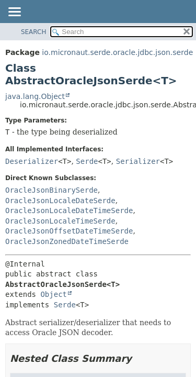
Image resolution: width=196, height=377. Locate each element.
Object (53, 294)
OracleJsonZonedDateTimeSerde (67, 241)
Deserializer (31, 161)
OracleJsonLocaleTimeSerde (60, 221)
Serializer (138, 161)
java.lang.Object (35, 96)
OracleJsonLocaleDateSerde (60, 200)
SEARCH (34, 32)
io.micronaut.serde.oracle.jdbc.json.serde (117, 52)
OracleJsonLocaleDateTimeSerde (69, 210)
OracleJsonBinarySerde (51, 190)
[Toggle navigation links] (14, 12)
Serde (87, 161)
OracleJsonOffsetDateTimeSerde (69, 231)
